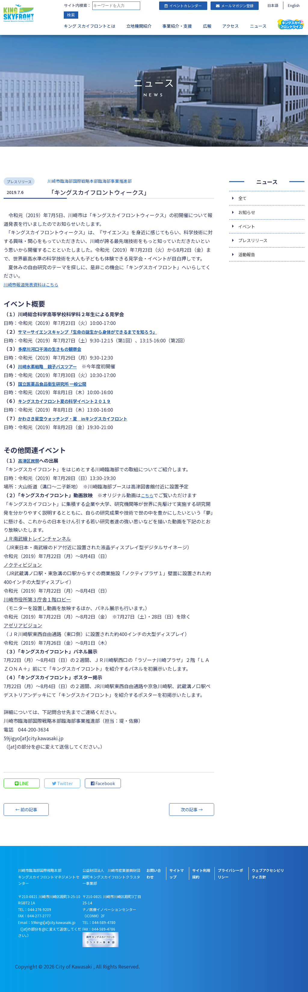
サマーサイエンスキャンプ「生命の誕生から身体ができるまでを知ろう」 (97, 331)
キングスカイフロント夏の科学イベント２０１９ (71, 400)
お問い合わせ (153, 873)
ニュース (258, 26)
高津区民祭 (30, 460)
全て (243, 198)
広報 (207, 26)
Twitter (62, 783)
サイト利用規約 (201, 873)
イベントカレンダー (183, 5)
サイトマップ (176, 873)
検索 (71, 15)
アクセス (230, 26)
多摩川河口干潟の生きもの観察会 (54, 348)
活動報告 (247, 258)
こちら (148, 495)
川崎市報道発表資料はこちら (35, 284)
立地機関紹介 (139, 26)
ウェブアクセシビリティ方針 (268, 873)
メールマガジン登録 (235, 5)
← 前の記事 (26, 809)
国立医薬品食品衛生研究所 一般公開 (57, 383)
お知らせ (247, 213)
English (294, 5)
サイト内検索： (77, 5)
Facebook (102, 783)
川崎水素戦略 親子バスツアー (51, 366)
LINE (22, 783)
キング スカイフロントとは (89, 26)
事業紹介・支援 (177, 26)
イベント (247, 228)
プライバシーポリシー (230, 873)
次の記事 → (191, 809)
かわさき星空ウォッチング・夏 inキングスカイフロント (80, 418)
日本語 (272, 5)
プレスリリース (255, 243)
